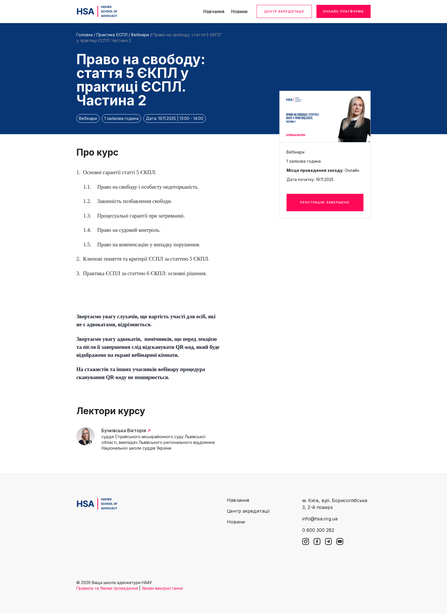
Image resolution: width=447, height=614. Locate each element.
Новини (239, 11)
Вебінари (140, 34)
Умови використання (162, 588)
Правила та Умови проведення (107, 588)
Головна (84, 34)
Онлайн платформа (343, 11)
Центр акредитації (284, 11)
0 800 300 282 (318, 530)
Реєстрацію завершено (325, 202)
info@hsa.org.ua (320, 519)
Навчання (213, 11)
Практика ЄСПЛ (112, 34)
